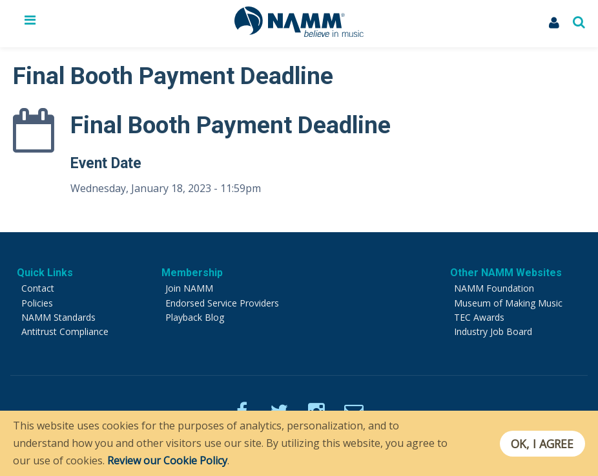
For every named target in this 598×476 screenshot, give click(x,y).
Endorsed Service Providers (222, 303)
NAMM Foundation (494, 288)
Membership (192, 272)
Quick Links (45, 272)
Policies (37, 303)
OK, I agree (542, 443)
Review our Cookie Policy (167, 460)
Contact (37, 288)
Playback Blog (194, 317)
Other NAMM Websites (506, 272)
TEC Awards (479, 317)
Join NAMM (189, 288)
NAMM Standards (58, 317)
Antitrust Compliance (64, 331)
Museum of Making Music (508, 303)
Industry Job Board (493, 331)
